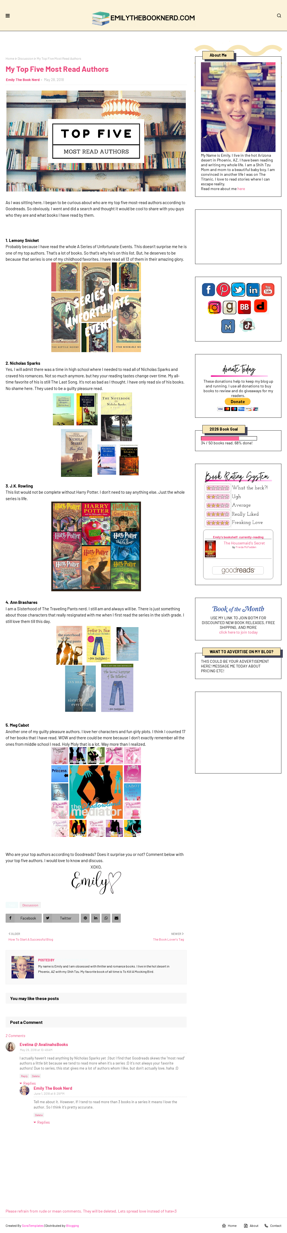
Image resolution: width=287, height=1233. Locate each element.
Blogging (72, 1225)
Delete (36, 1076)
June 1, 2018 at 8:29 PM (49, 1093)
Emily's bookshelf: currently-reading (238, 537)
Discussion (25, 58)
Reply (24, 1076)
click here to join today (238, 632)
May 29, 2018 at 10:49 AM (36, 1050)
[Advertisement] (238, 733)
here (241, 188)
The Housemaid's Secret (244, 543)
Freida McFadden (246, 547)
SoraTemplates (33, 1225)
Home (10, 58)
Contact (272, 1225)
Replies (29, 1083)
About (251, 1225)
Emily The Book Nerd (23, 79)
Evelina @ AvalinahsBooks (44, 1044)
